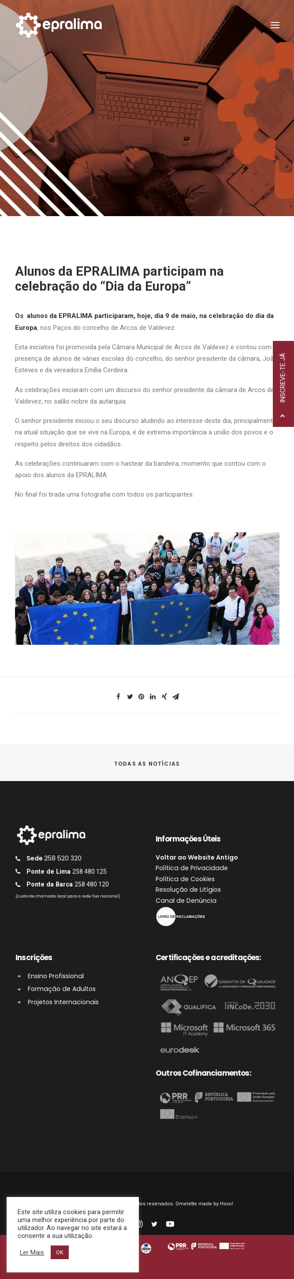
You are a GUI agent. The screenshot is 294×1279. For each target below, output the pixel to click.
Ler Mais (32, 1253)
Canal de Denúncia (199, 900)
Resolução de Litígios (201, 889)
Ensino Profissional (69, 976)
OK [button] (59, 1252)
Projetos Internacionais (76, 1002)
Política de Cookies (198, 879)
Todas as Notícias (147, 763)
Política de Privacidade (205, 868)
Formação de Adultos (75, 988)
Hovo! (226, 1204)
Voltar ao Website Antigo (210, 857)
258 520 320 (76, 858)
